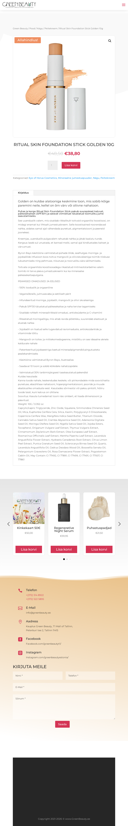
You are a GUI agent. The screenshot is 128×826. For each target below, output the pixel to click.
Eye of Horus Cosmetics (43, 177)
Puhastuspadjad (99, 528)
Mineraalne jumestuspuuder (75, 177)
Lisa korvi (71, 165)
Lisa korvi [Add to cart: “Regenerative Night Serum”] (64, 549)
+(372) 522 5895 (35, 599)
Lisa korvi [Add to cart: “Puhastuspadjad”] (99, 549)
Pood (32, 28)
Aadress (32, 621)
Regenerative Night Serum (64, 529)
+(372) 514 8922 (35, 595)
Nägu (40, 28)
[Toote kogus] (53, 165)
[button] (110, 41)
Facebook (33, 639)
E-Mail (31, 608)
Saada (62, 724)
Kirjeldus (23, 192)
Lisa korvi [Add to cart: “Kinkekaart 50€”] (29, 549)
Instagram (34, 652)
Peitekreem (51, 28)
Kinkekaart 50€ (28, 528)
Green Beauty (20, 28)
